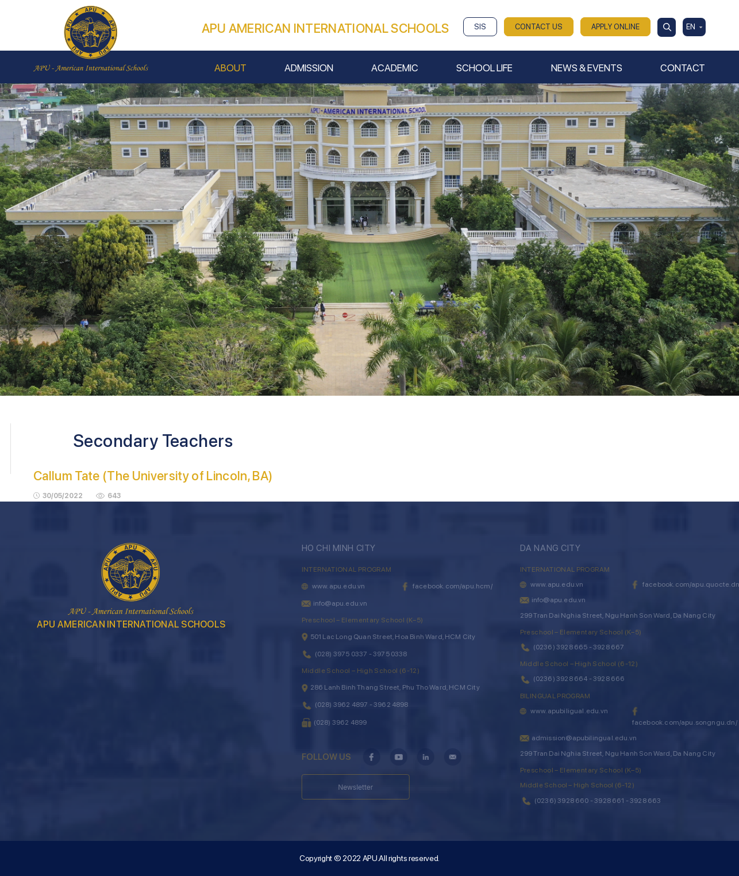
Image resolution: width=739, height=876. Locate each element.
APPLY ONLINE (615, 26)
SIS (480, 26)
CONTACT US (539, 26)
